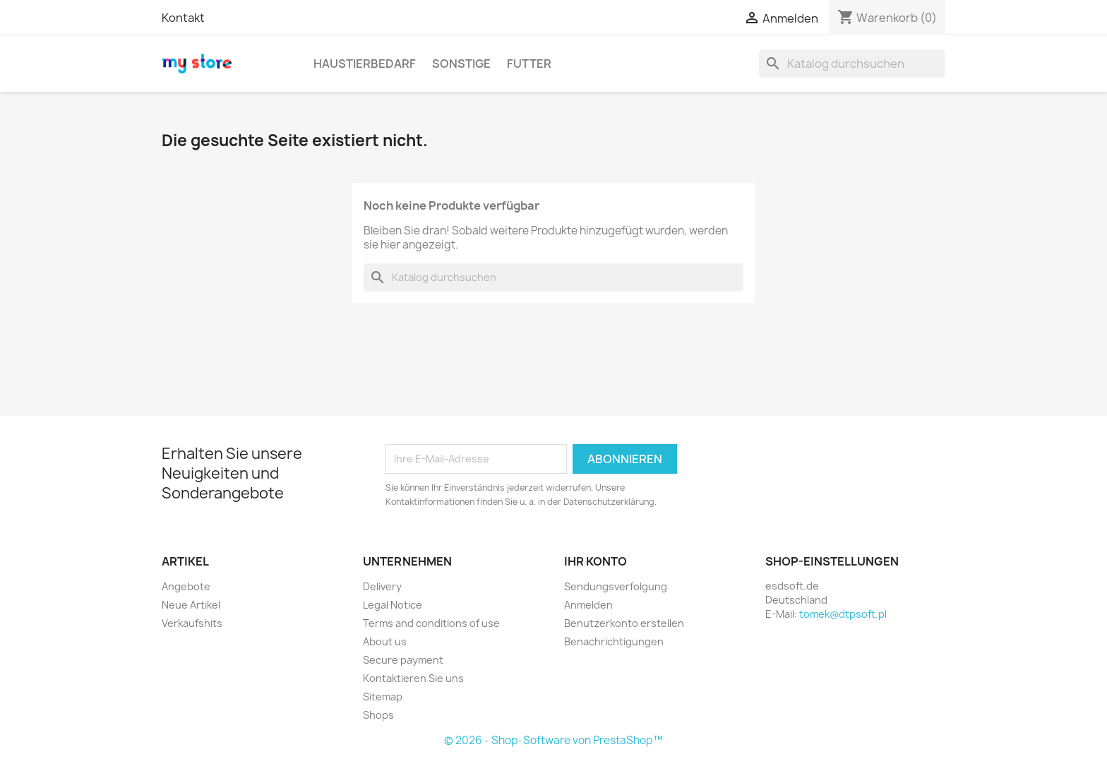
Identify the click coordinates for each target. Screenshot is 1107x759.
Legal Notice (392, 604)
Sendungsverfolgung (615, 586)
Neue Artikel (191, 604)
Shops (378, 715)
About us (385, 641)
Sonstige (461, 63)
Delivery (382, 586)
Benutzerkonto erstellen (624, 623)
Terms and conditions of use (431, 623)
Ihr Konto (595, 561)
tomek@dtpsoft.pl (843, 614)
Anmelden (588, 604)
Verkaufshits (192, 623)
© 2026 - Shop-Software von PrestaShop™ (553, 740)
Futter (529, 63)
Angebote (186, 586)
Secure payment (403, 660)
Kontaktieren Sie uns (413, 678)
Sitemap (382, 696)
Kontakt (183, 17)
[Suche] (852, 63)
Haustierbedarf (364, 63)
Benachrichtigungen (614, 641)
